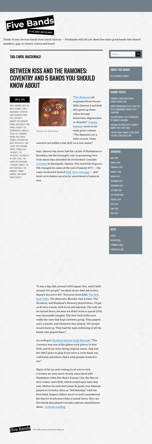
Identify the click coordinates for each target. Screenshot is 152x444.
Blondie (18, 108)
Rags (12, 142)
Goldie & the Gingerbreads (18, 129)
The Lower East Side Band (18, 160)
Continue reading (55, 406)
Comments (117, 244)
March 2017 (115, 176)
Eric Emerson (22, 121)
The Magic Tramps (17, 164)
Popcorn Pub (22, 139)
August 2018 (116, 171)
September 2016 (117, 194)
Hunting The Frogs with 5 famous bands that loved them (124, 126)
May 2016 (114, 213)
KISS (18, 136)
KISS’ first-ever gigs (78, 172)
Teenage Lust (21, 149)
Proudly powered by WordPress (48, 429)
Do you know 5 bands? (120, 76)
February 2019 (116, 167)
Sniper (12, 149)
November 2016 (117, 185)
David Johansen (16, 114)
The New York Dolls (19, 166)
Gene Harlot (20, 124)
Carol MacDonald (18, 110)
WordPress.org (117, 249)
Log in (113, 235)
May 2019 (114, 157)
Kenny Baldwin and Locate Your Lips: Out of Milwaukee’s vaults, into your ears (125, 109)
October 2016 (116, 190)
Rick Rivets (19, 142)
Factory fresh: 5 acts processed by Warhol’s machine (124, 118)
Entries (115, 240)
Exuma (12, 124)
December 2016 (117, 180)
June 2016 (114, 208)
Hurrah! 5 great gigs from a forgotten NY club (122, 100)
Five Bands (30, 23)
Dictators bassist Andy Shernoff (71, 340)
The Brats (14, 152)
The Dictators (16, 154)
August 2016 (116, 199)
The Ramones (82, 97)
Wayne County (15, 177)
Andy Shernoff (16, 105)
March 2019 (115, 162)
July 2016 (114, 203)
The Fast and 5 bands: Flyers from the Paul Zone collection (125, 134)
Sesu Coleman (21, 146)
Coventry (41, 163)
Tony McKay (21, 174)
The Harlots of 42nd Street (19, 157)
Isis (16, 133)
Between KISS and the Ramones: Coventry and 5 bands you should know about (52, 78)
